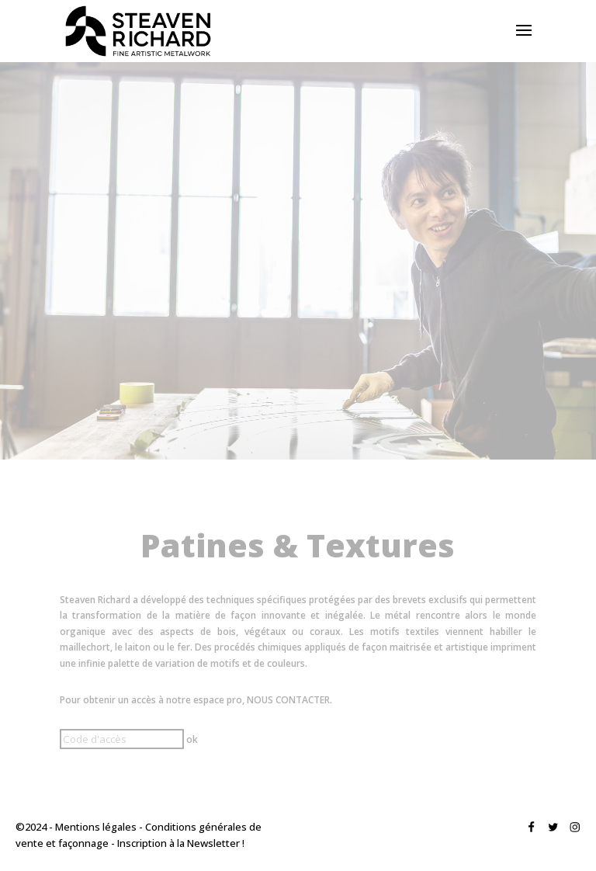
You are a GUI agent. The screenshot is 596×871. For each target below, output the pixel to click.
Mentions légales (96, 827)
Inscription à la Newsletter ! (180, 843)
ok (192, 739)
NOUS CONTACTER (288, 699)
